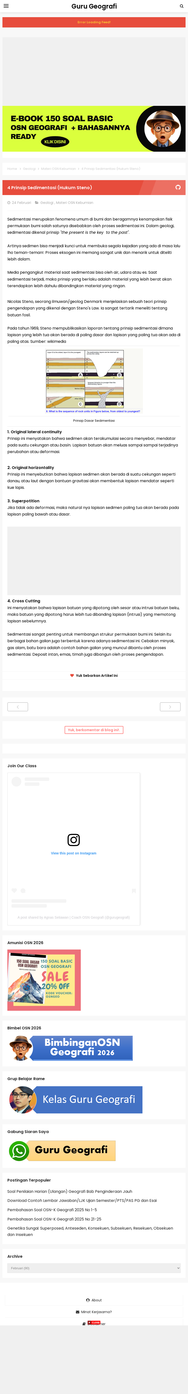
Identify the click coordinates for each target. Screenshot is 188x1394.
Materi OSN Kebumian (75, 202)
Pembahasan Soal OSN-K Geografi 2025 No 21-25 (54, 1219)
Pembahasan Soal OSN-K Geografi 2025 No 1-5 (52, 1210)
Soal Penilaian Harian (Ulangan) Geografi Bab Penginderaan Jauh (69, 1191)
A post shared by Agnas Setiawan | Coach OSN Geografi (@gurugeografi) (74, 917)
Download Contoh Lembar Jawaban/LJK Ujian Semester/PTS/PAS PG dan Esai (82, 1200)
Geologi (47, 202)
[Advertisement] (94, 71)
